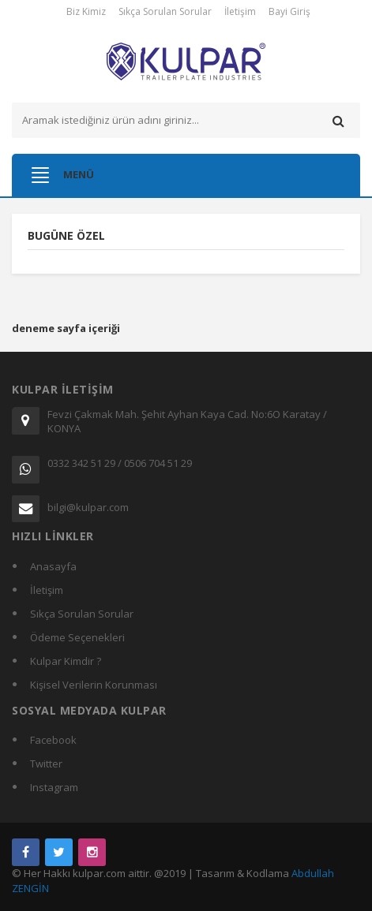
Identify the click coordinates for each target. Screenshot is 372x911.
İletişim (240, 11)
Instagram (54, 787)
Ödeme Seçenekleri (77, 637)
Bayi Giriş (289, 11)
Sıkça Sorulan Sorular (165, 11)
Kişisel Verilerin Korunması (93, 685)
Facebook (53, 740)
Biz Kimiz (86, 11)
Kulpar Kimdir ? (65, 661)
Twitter (46, 763)
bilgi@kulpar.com (88, 507)
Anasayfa (53, 566)
